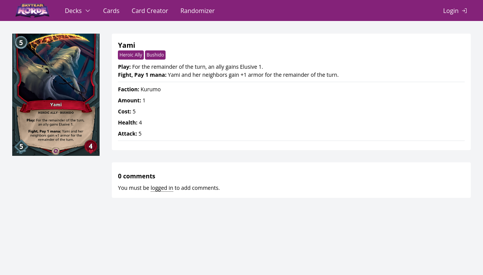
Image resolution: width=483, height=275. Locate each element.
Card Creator (150, 10)
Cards (111, 10)
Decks (73, 10)
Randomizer (197, 10)
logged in (162, 187)
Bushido (155, 55)
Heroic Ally (130, 55)
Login (451, 10)
